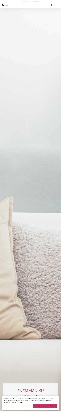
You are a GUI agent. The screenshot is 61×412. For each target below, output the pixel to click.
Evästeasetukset (27, 406)
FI (55, 5)
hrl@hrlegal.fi (25, 1)
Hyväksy (39, 406)
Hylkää (50, 406)
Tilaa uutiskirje (36, 1)
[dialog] (30, 403)
